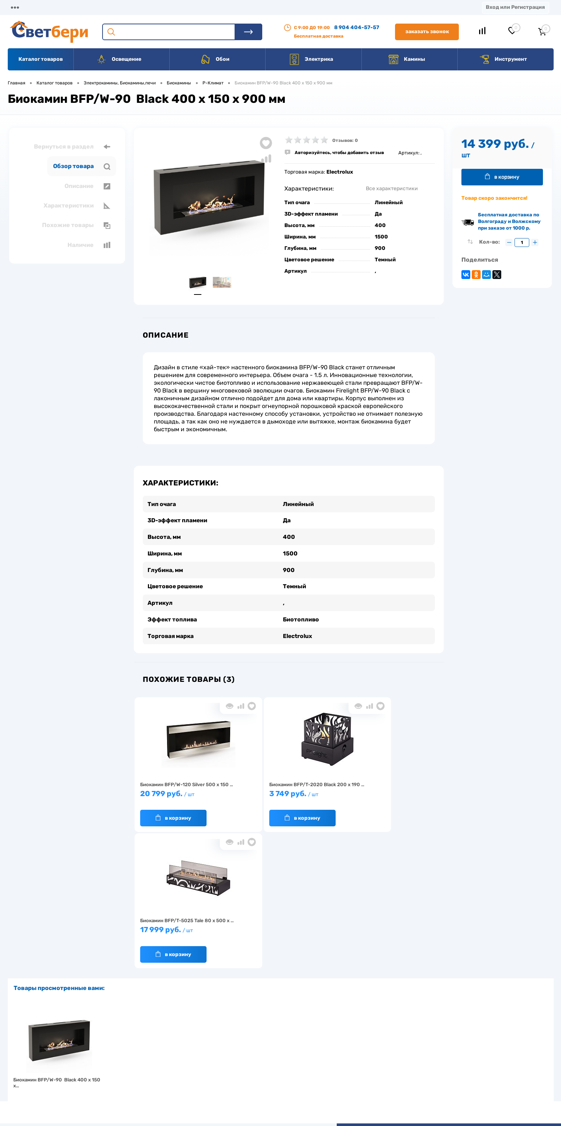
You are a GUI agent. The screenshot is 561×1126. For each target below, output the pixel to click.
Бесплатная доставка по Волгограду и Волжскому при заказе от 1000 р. (509, 221)
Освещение (118, 59)
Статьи (311, 7)
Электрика (311, 59)
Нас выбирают (164, 1050)
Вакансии (271, 7)
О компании (67, 7)
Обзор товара (81, 166)
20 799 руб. (172, 795)
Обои (214, 59)
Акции (188, 7)
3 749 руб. (250, 795)
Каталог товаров (40, 59)
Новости (350, 7)
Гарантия (158, 1061)
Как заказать (162, 1073)
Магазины (21, 7)
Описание (87, 186)
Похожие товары (76, 225)
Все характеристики (392, 188)
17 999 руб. (327, 795)
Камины (406, 59)
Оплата (153, 7)
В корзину (165, 816)
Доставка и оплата (228, 1038)
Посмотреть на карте (446, 1028)
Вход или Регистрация (515, 7)
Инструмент (503, 59)
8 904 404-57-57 (356, 27)
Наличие (88, 245)
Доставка (113, 7)
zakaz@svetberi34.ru (445, 1069)
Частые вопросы (166, 1084)
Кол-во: (490, 242)
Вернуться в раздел (72, 146)
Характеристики (77, 205)
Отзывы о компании (289, 1038)
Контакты (228, 7)
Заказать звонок (427, 31)
